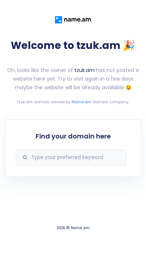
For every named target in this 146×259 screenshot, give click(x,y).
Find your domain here (73, 136)
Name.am (81, 102)
